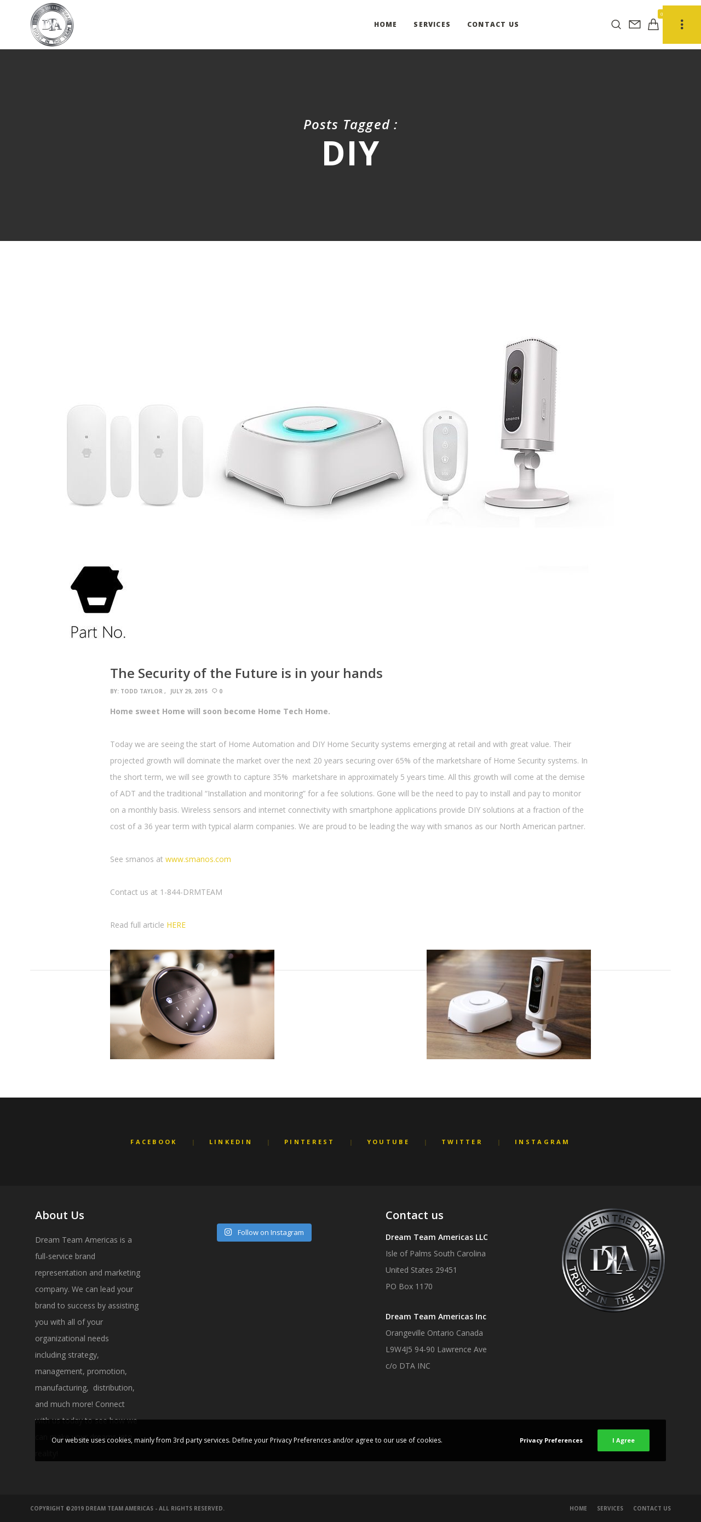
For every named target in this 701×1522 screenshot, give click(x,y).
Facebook (153, 1142)
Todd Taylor (141, 691)
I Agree (623, 1440)
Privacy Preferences (551, 1440)
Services (610, 1508)
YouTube (388, 1142)
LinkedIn (230, 1142)
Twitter (462, 1142)
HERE (176, 925)
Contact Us (652, 1508)
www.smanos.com (198, 859)
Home (578, 1508)
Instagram (543, 1142)
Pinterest (309, 1142)
